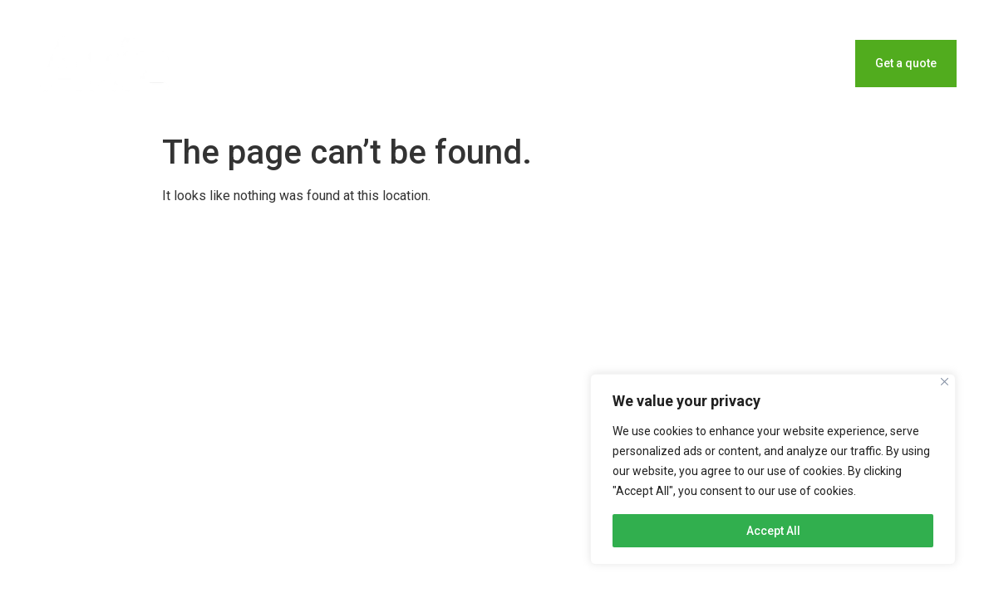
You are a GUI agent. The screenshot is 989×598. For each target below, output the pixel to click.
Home (655, 63)
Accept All (773, 530)
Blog (727, 63)
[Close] (944, 381)
